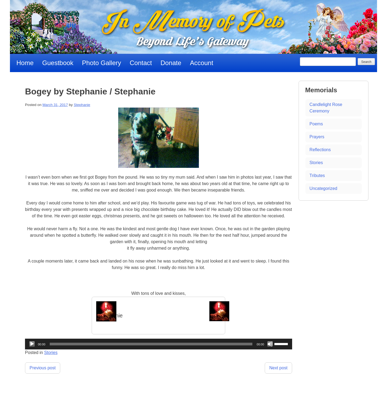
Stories (51, 352)
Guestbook (57, 62)
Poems (316, 124)
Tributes (317, 175)
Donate (170, 62)
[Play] (32, 344)
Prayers (317, 136)
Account (201, 62)
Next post (278, 368)
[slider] (151, 344)
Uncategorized (323, 188)
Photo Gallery (101, 62)
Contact (141, 62)
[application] (158, 344)
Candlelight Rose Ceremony (326, 107)
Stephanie (82, 105)
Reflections (320, 149)
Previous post (43, 368)
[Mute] (270, 344)
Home (25, 62)
